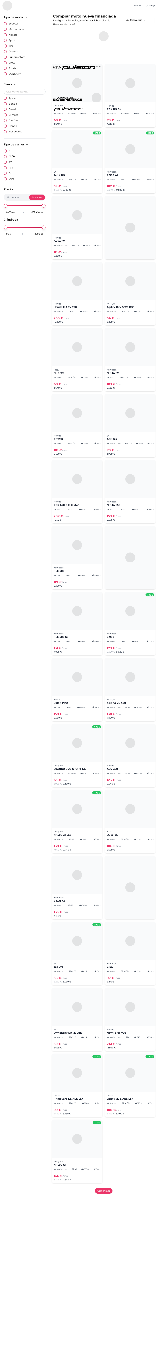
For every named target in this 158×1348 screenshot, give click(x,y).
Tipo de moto (15, 17)
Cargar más (103, 1190)
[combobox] (136, 20)
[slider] (5, 206)
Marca (10, 84)
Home (137, 5)
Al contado (13, 197)
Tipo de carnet (16, 144)
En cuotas (37, 197)
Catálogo (151, 5)
